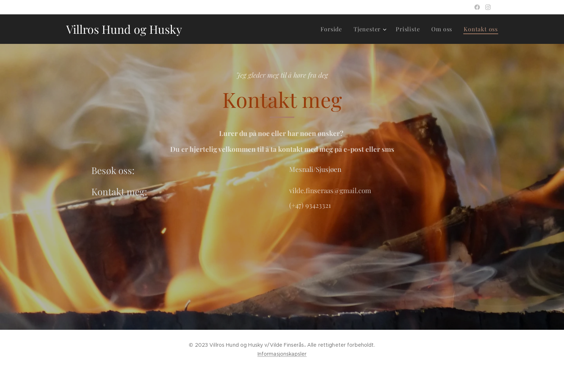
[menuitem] (333, 29)
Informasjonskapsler (282, 354)
